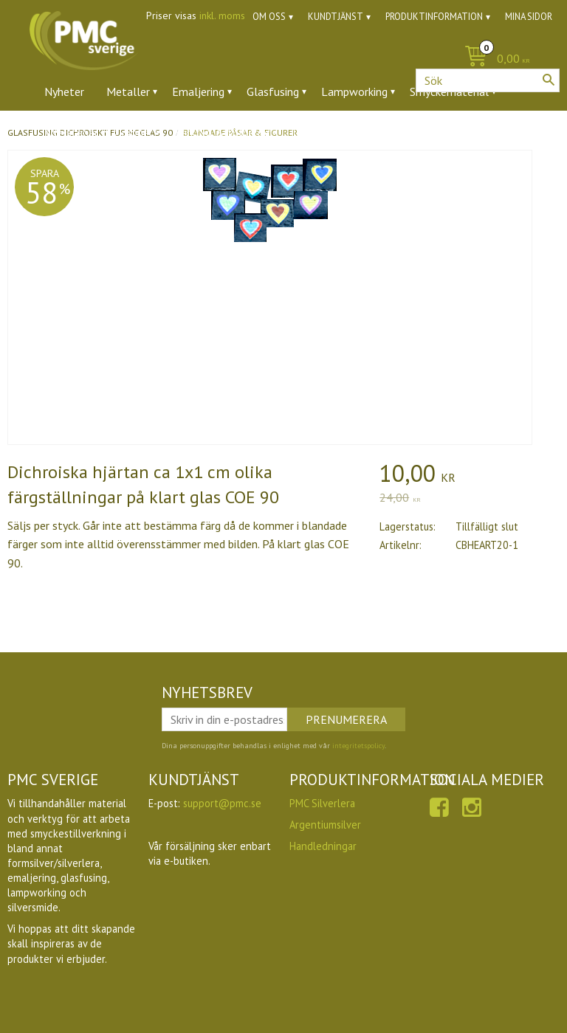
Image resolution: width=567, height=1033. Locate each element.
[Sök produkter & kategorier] (488, 80)
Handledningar (323, 846)
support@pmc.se (222, 803)
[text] (469, 475)
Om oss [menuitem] (269, 16)
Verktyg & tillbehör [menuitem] (222, 132)
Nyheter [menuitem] (64, 91)
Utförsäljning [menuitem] (376, 132)
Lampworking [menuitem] (354, 91)
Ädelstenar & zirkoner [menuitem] (98, 132)
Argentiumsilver (325, 825)
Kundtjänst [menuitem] (335, 16)
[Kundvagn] (283, 59)
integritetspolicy (358, 745)
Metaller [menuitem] (128, 91)
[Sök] (548, 80)
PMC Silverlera (322, 803)
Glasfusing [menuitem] (273, 91)
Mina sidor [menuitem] (528, 16)
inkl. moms (222, 15)
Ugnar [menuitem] (306, 132)
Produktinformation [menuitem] (434, 16)
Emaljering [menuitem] (198, 91)
